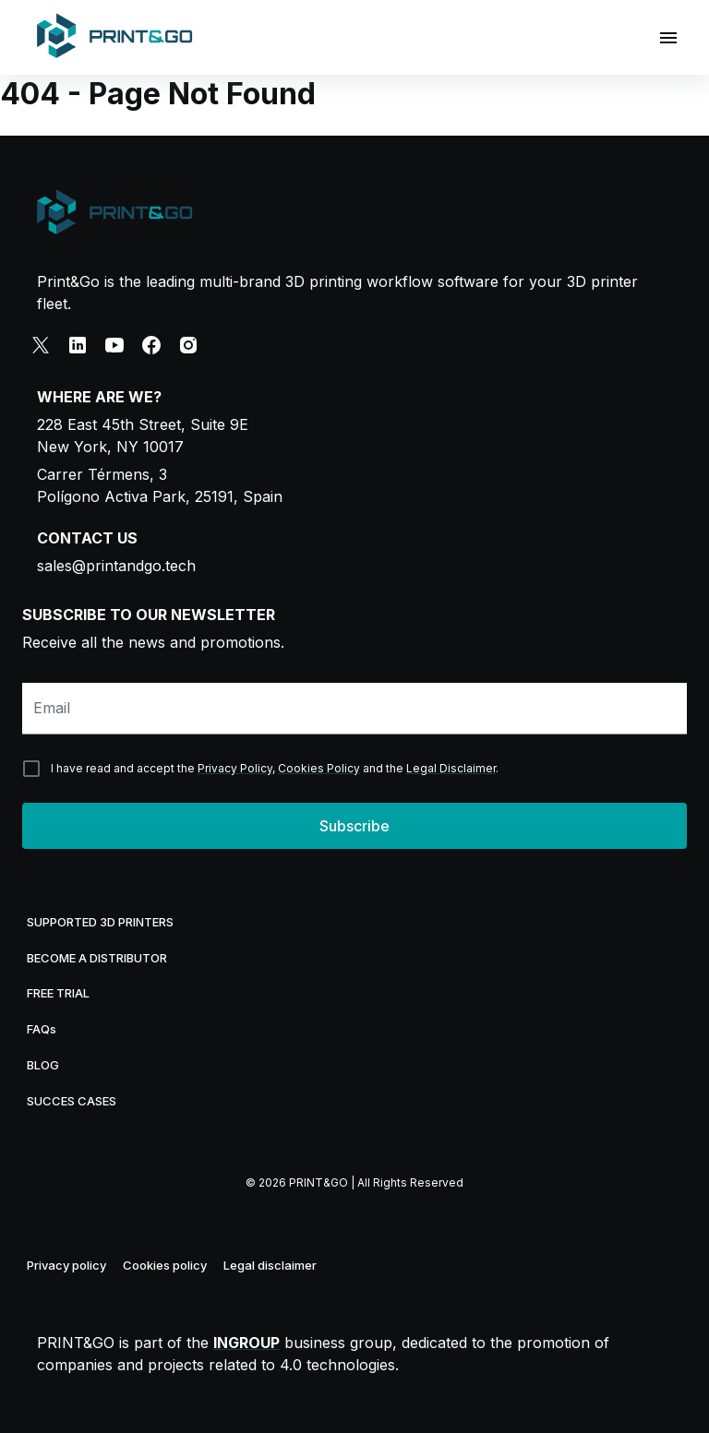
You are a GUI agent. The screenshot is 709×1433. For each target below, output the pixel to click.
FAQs (41, 1028)
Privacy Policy (235, 768)
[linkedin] (77, 345)
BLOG (43, 1064)
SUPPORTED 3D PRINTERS (100, 921)
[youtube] (114, 345)
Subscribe (354, 826)
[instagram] (188, 345)
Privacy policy (66, 1265)
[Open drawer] (668, 37)
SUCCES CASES (71, 1100)
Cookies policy (165, 1265)
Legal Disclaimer (451, 768)
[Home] (114, 37)
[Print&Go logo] (114, 213)
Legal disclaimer (270, 1265)
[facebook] (151, 345)
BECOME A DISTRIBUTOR (97, 957)
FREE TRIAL (58, 992)
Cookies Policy (319, 768)
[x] (40, 345)
